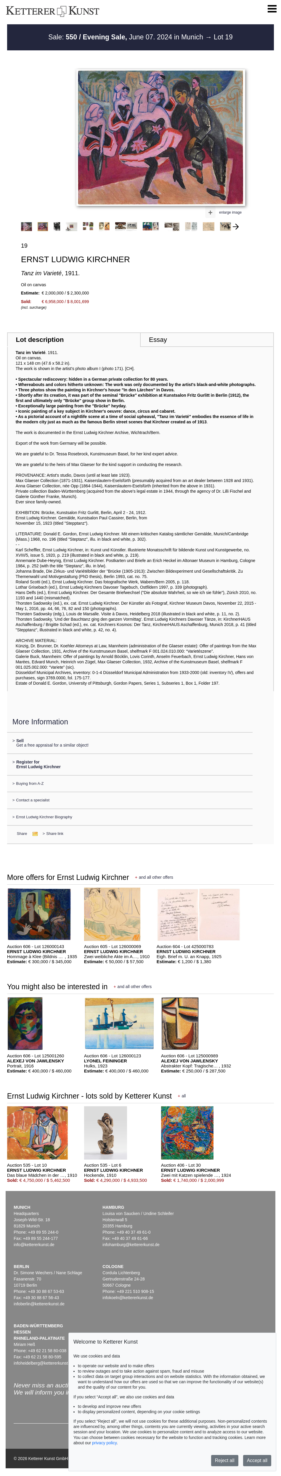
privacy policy (104, 1442)
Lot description (40, 339)
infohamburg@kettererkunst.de (130, 1244)
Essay (158, 339)
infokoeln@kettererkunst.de (127, 1297)
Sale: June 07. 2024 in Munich (126, 37)
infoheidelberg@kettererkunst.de (44, 1363)
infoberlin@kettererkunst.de (39, 1303)
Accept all (257, 1460)
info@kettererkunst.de (34, 1244)
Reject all (225, 1460)
